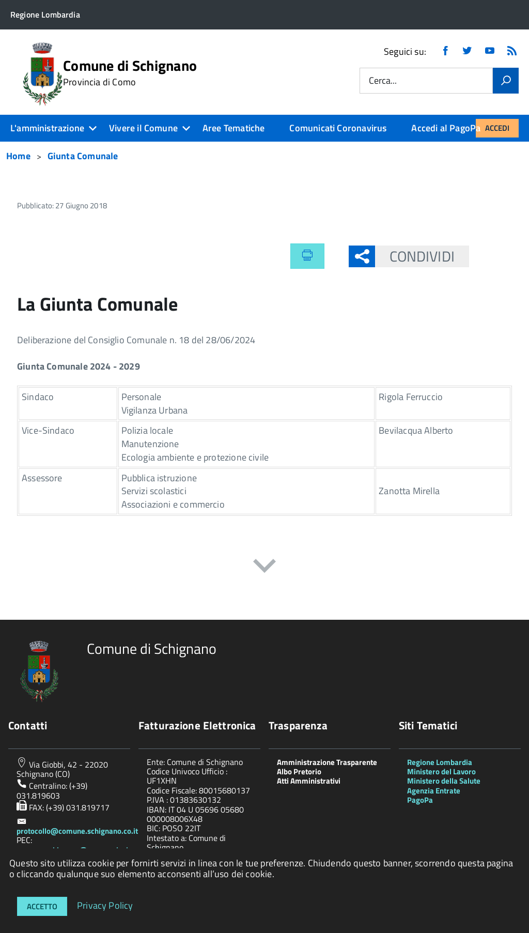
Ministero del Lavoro (441, 771)
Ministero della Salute (443, 781)
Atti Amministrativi (308, 781)
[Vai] (506, 81)
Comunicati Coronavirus (337, 128)
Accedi (497, 128)
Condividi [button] (415, 256)
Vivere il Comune (143, 128)
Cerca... (383, 80)
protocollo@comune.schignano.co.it (77, 831)
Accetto (42, 906)
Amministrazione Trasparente (327, 762)
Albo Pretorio (299, 771)
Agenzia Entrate (433, 791)
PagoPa (420, 800)
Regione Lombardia (439, 762)
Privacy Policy (105, 905)
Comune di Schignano (130, 72)
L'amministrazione (47, 128)
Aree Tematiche (234, 128)
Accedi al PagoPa (445, 128)
